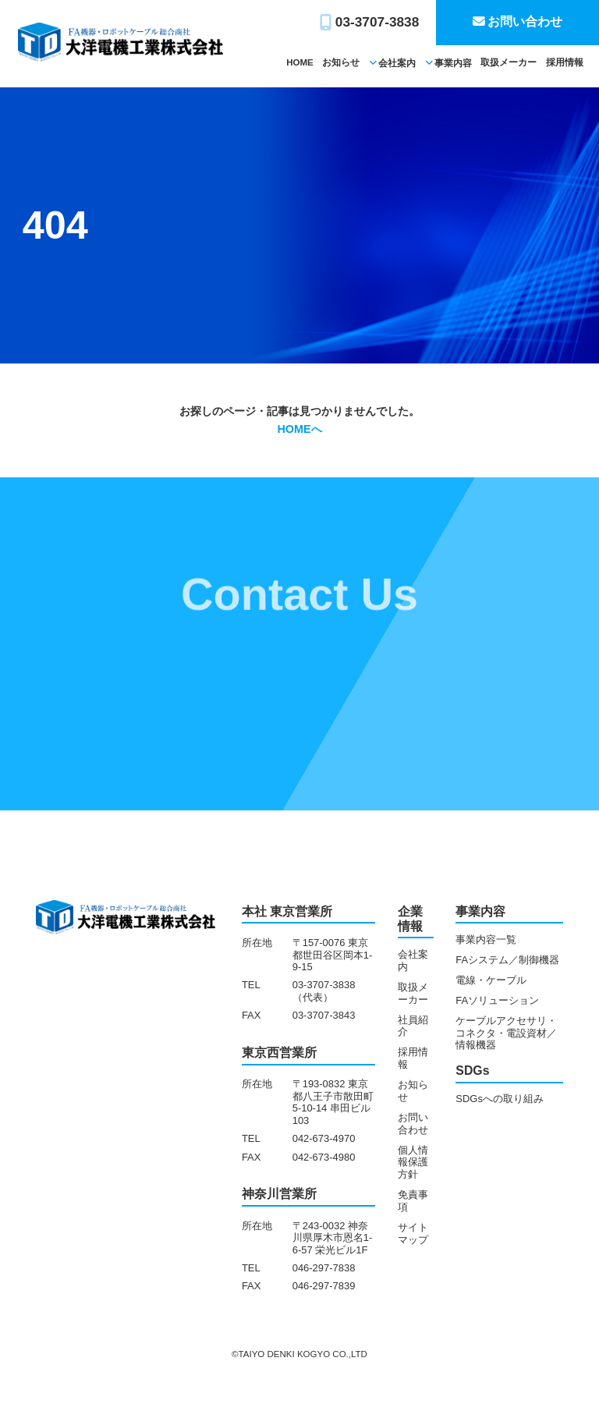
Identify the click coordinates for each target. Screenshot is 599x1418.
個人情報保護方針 (413, 1162)
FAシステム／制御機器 (507, 960)
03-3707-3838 (377, 22)
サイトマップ (413, 1233)
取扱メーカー (508, 62)
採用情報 (564, 62)
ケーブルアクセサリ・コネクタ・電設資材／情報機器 (506, 1033)
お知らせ (341, 62)
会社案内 (397, 63)
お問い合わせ (524, 21)
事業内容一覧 (485, 939)
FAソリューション (497, 1000)
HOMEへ (299, 429)
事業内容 (453, 63)
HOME (300, 62)
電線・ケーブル (490, 980)
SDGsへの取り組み (499, 1098)
